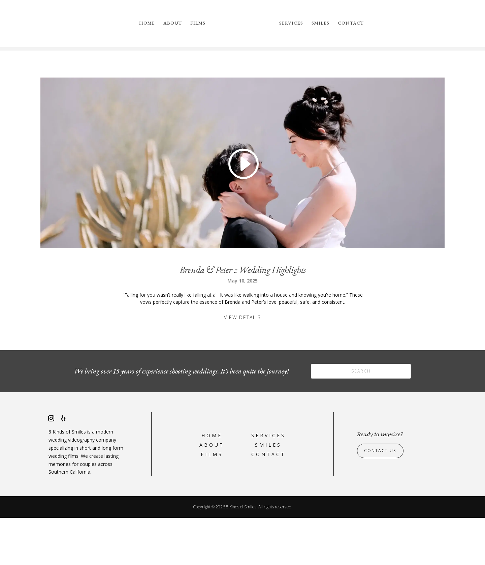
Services (291, 23)
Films (197, 23)
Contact (351, 23)
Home (147, 23)
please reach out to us (349, 80)
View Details (242, 364)
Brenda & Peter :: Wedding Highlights (243, 317)
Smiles (320, 23)
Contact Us (382, 498)
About (172, 23)
